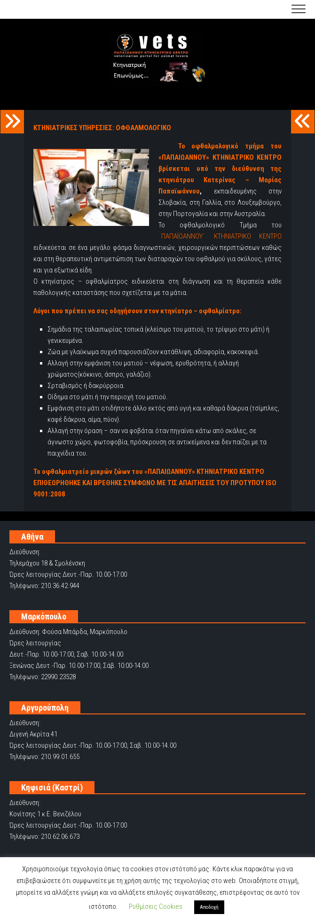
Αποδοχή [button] (209, 907)
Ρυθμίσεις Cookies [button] (155, 906)
